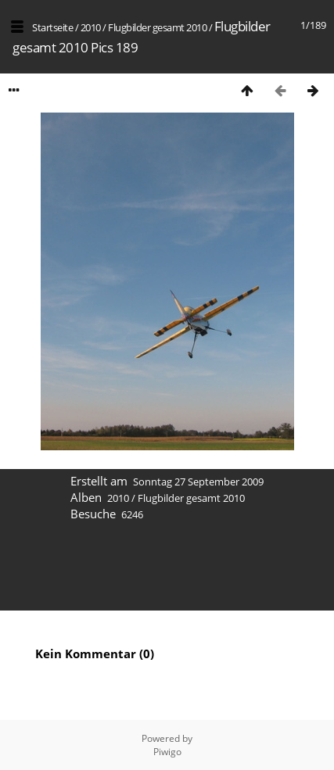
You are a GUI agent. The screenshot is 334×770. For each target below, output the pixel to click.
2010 (91, 27)
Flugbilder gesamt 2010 (157, 27)
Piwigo (167, 751)
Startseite (52, 27)
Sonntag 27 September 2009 (198, 482)
